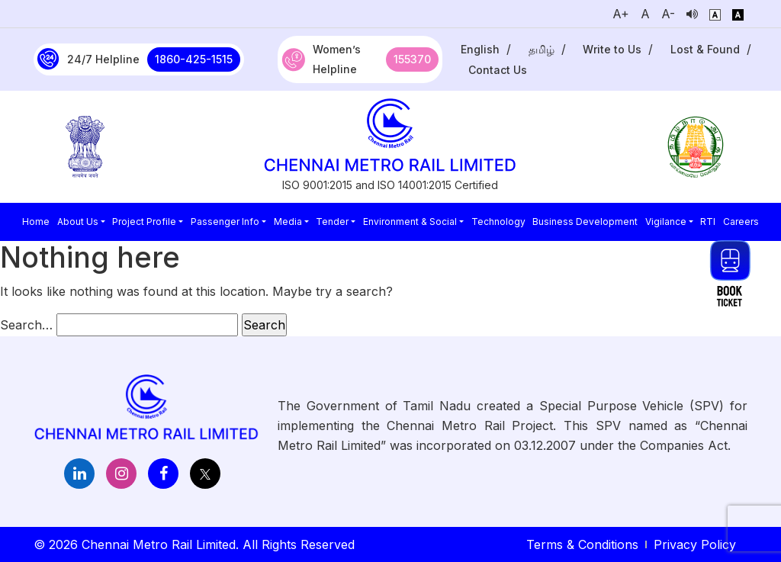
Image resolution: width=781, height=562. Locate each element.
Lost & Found (705, 49)
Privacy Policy (695, 544)
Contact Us (497, 69)
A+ (620, 13)
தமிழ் (541, 49)
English (480, 49)
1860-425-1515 (194, 59)
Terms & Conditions (582, 544)
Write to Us (612, 49)
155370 (412, 59)
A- (668, 13)
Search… (26, 324)
